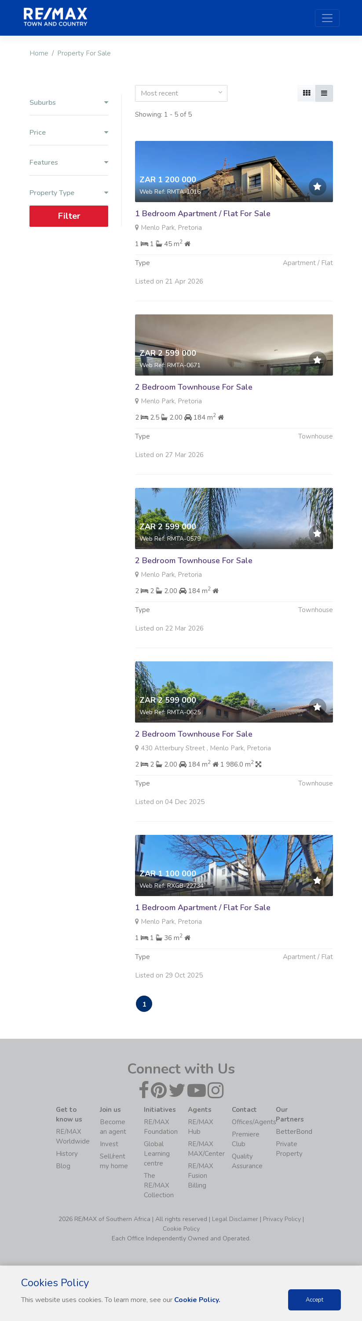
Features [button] (68, 163)
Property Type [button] (68, 193)
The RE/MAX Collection (159, 1186)
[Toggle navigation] (327, 18)
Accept (314, 1300)
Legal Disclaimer (235, 1219)
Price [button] (68, 133)
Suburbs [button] (68, 103)
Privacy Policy (282, 1219)
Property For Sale (84, 53)
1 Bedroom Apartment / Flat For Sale (203, 213)
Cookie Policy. (197, 1300)
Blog (63, 1166)
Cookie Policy (181, 1229)
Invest (109, 1144)
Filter (68, 216)
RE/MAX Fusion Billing (200, 1176)
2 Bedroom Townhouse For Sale (193, 429)
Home (38, 53)
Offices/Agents (254, 1122)
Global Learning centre (157, 1154)
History (67, 1154)
